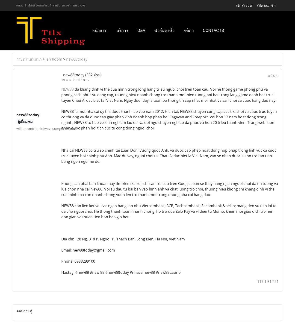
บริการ (122, 30)
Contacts (213, 30)
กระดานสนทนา (29, 59)
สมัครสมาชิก (266, 5)
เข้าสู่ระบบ (244, 5)
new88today (76, 59)
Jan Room (54, 59)
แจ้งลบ (273, 75)
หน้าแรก (99, 30)
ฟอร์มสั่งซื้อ (164, 30)
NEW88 (67, 89)
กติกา (189, 30)
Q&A (141, 30)
